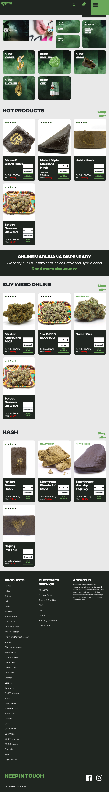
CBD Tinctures (12, 739)
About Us (43, 590)
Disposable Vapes (13, 647)
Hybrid (8, 601)
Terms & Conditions (48, 600)
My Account (45, 625)
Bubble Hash (11, 616)
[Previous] (6, 30)
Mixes (7, 698)
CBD (7, 724)
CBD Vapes (10, 734)
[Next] (49, 30)
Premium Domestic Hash (17, 637)
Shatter (8, 678)
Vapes (8, 642)
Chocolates (10, 703)
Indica (7, 591)
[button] (86, 5)
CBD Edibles (10, 729)
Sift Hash (9, 611)
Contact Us (44, 615)
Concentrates (11, 657)
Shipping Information (49, 620)
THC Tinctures (12, 693)
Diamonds (10, 662)
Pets (7, 754)
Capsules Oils (11, 759)
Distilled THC (11, 667)
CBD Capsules (11, 744)
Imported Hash (12, 632)
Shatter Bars (11, 713)
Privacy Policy (45, 595)
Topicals (9, 749)
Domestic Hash (12, 627)
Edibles (8, 683)
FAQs (41, 605)
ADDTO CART (28, 176)
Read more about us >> (54, 268)
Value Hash (10, 621)
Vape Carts (10, 652)
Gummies (9, 688)
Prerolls (8, 719)
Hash (7, 606)
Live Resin (9, 673)
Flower (8, 586)
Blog (41, 610)
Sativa (8, 596)
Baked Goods (11, 708)
